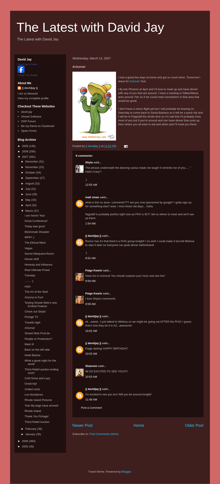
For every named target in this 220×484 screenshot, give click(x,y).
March (29, 210)
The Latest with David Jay (90, 27)
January (30, 434)
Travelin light (32, 322)
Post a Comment (91, 407)
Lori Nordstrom (33, 394)
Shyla (89, 162)
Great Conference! (35, 221)
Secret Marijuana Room (39, 253)
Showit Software (31, 116)
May (28, 199)
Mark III (29, 344)
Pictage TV (31, 317)
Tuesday (29, 275)
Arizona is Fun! (33, 297)
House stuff (31, 259)
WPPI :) (29, 237)
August (30, 183)
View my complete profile (33, 98)
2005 (25, 446)
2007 (25, 156)
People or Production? (38, 338)
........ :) (28, 281)
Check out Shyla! (35, 311)
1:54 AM (90, 223)
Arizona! (135, 81)
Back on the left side (37, 349)
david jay (26, 111)
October (30, 172)
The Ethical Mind (34, 242)
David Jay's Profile (27, 64)
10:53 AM (91, 376)
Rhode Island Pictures (38, 400)
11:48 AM (91, 399)
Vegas (28, 248)
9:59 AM (90, 281)
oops (27, 286)
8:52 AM (90, 258)
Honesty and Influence (38, 264)
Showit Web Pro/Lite (37, 333)
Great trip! (30, 383)
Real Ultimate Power (37, 270)
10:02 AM (91, 330)
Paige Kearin (93, 270)
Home (139, 425)
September (32, 177)
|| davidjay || (93, 235)
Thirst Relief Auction (36, 422)
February (31, 428)
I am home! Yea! (34, 215)
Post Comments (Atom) (104, 434)
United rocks (32, 389)
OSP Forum (28, 121)
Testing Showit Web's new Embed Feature (40, 304)
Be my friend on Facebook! (37, 126)
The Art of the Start (36, 291)
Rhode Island (32, 411)
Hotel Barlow (32, 355)
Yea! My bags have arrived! (41, 405)
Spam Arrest (29, 130)
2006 (25, 441)
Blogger (126, 471)
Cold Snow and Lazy (37, 378)
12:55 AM (91, 184)
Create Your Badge (28, 75)
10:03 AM (91, 353)
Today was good (34, 226)
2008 (25, 151)
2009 (25, 146)
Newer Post (82, 425)
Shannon (91, 366)
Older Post (194, 425)
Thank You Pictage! (36, 416)
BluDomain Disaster (36, 231)
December (32, 161)
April (28, 205)
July (28, 188)
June (28, 194)
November (32, 167)
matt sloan (92, 197)
